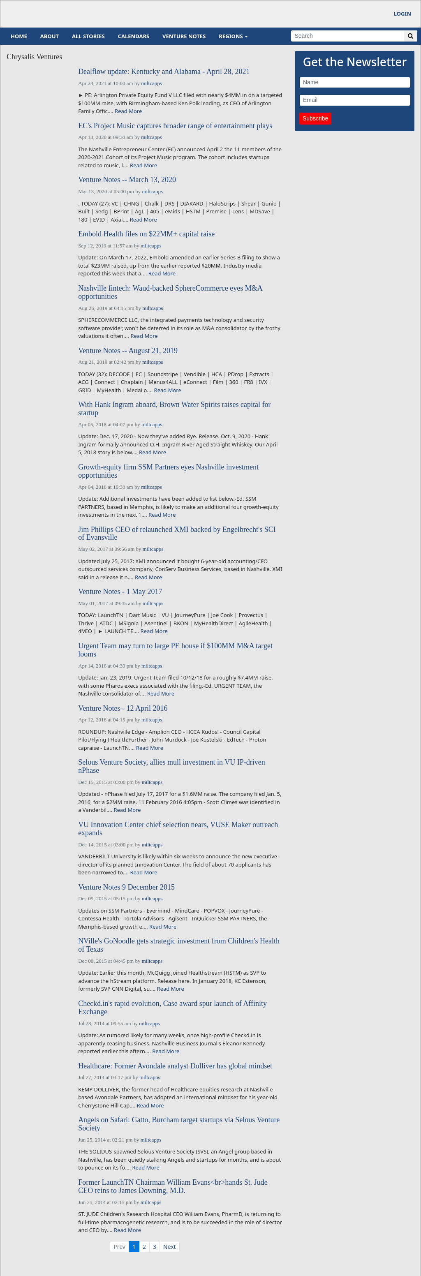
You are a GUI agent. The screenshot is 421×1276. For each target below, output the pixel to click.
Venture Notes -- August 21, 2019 (128, 351)
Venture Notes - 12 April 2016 (122, 708)
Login (402, 13)
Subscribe (315, 118)
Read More (128, 111)
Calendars (133, 36)
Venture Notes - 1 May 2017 (120, 592)
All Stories (88, 36)
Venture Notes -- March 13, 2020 (127, 180)
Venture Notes (184, 36)
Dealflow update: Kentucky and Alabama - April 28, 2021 (164, 72)
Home (19, 36)
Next (169, 1247)
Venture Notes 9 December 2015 (126, 887)
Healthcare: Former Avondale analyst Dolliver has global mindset (175, 1066)
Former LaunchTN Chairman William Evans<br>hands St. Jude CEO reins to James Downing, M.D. (173, 1187)
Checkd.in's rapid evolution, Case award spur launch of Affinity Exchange (172, 1008)
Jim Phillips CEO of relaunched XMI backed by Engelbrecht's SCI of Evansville (177, 534)
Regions (231, 36)
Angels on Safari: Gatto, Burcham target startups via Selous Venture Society (179, 1124)
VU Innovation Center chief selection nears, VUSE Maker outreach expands (178, 829)
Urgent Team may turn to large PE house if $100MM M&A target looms (175, 650)
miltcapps (151, 83)
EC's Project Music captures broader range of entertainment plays (175, 126)
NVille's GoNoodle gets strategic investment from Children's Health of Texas (179, 945)
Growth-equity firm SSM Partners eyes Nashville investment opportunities (168, 471)
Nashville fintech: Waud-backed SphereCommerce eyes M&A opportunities (170, 292)
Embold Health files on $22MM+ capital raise (146, 234)
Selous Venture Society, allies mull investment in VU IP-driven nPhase (171, 766)
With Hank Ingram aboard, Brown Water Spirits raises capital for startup (174, 409)
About (49, 36)
